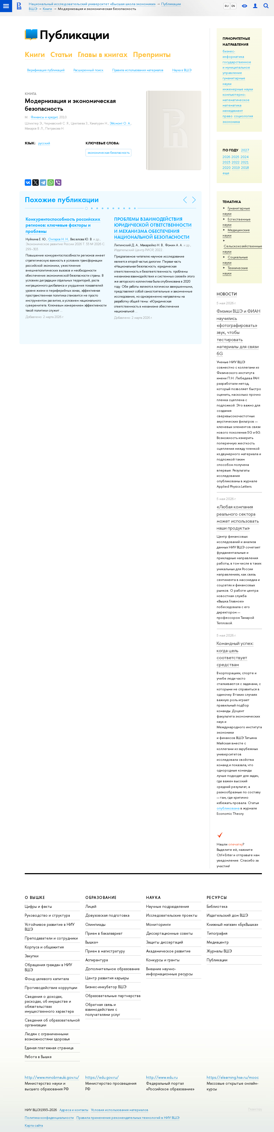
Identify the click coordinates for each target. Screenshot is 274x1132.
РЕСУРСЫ (217, 897)
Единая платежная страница (49, 1047)
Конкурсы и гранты (163, 959)
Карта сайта (34, 1125)
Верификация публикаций (46, 70)
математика (232, 105)
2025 (235, 156)
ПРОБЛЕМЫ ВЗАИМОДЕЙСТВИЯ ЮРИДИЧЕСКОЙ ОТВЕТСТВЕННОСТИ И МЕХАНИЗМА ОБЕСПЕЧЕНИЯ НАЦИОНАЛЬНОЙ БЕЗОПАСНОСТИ (153, 228)
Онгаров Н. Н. (58, 239)
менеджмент (233, 110)
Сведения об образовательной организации (52, 1022)
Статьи (61, 54)
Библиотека (217, 906)
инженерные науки (238, 89)
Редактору (255, 1109)
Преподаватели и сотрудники (51, 938)
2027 (245, 150)
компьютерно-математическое (236, 97)
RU (227, 6)
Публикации (74, 34)
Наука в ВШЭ (181, 70)
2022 (236, 162)
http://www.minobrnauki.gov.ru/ (52, 1077)
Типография (217, 933)
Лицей (90, 906)
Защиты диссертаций (164, 942)
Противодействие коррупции (51, 987)
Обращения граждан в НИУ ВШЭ (48, 967)
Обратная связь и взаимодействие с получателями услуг (102, 1009)
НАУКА (153, 897)
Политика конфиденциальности (49, 1117)
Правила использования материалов (137, 70)
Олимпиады (95, 924)
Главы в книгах (103, 54)
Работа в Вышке (38, 1056)
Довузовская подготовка (107, 915)
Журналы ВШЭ (219, 951)
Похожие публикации (62, 199)
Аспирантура (96, 959)
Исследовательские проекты (171, 915)
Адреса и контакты (73, 1110)
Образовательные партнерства (112, 995)
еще (226, 172)
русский (44, 143)
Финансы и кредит (44, 117)
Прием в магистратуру (105, 951)
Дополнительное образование (112, 968)
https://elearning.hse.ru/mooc (233, 1077)
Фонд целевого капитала (47, 978)
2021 (245, 162)
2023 (226, 162)
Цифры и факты (38, 906)
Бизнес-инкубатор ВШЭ (106, 986)
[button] (86, 208)
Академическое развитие (168, 951)
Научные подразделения (167, 906)
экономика (231, 121)
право (228, 115)
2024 (245, 156)
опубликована (228, 808)
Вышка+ (92, 942)
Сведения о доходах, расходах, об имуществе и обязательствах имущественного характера (49, 1004)
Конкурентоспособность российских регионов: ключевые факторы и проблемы (63, 225)
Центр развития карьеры (107, 977)
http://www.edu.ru (162, 1077)
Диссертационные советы (169, 933)
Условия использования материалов (119, 1110)
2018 (245, 167)
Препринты (152, 54)
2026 (226, 156)
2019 (236, 167)
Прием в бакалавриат (104, 933)
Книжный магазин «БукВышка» (232, 924)
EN (233, 6)
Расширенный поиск (88, 70)
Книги (35, 54)
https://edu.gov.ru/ (102, 1077)
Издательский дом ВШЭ (227, 915)
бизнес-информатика (233, 54)
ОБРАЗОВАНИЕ (101, 897)
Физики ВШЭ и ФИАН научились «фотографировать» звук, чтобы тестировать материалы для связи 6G (238, 332)
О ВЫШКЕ (35, 897)
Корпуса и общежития (44, 946)
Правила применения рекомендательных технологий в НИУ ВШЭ (128, 1117)
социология (243, 115)
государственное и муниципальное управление (237, 67)
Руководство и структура (47, 915)
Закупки (31, 955)
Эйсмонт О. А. (120, 123)
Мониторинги (158, 924)
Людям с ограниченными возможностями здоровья (47, 1036)
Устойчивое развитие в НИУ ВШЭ (50, 927)
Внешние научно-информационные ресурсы (169, 971)
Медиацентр (218, 942)
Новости (227, 294)
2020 (227, 167)
